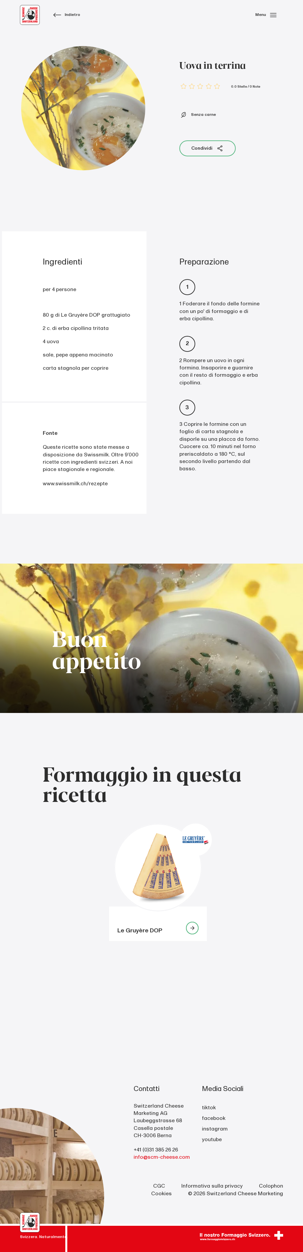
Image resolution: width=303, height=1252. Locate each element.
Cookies (161, 1193)
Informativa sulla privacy (212, 1186)
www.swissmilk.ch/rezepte (75, 483)
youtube (212, 1139)
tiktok (209, 1107)
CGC (159, 1186)
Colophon (271, 1186)
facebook (213, 1118)
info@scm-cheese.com (162, 1157)
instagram (215, 1129)
